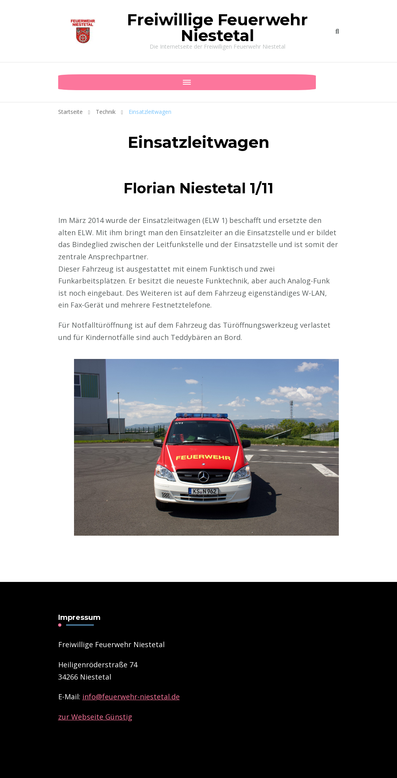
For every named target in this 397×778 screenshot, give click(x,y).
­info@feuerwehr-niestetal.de (131, 696)
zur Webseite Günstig (95, 716)
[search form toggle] (337, 31)
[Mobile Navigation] (66, 82)
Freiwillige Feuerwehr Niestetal (217, 27)
